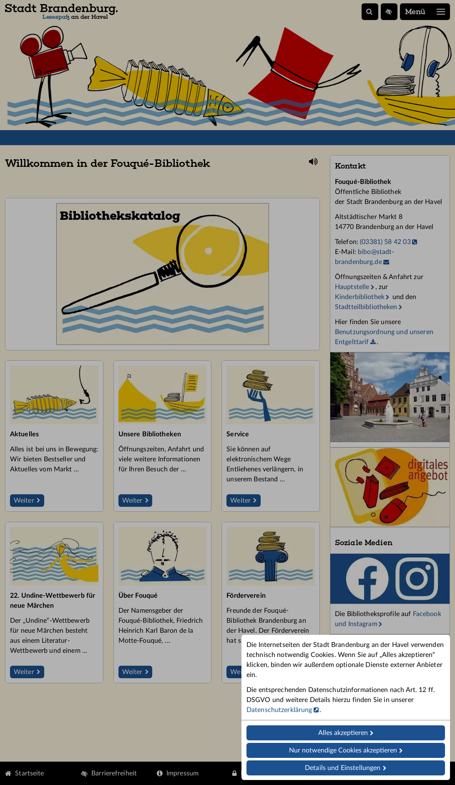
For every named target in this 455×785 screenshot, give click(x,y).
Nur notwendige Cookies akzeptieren (343, 750)
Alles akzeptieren (343, 733)
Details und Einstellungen (342, 768)
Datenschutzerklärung (279, 710)
